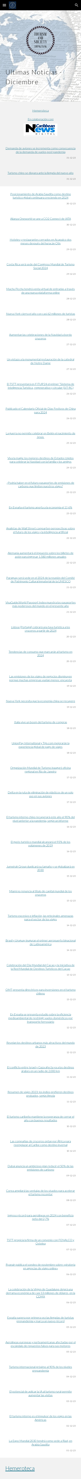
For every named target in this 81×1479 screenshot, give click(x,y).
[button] (4, 5)
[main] (40, 75)
